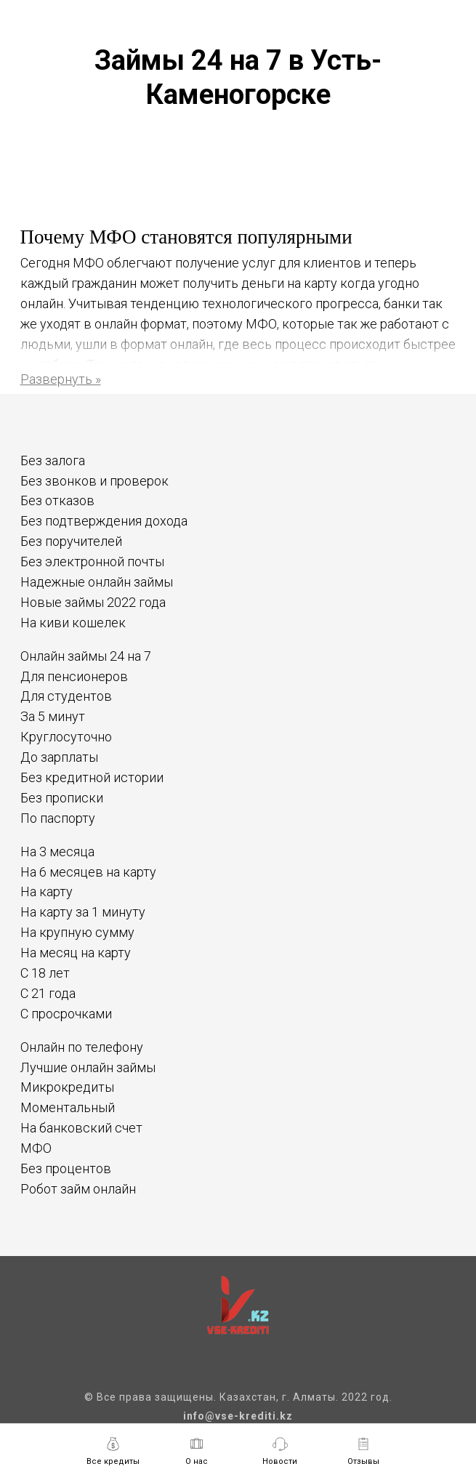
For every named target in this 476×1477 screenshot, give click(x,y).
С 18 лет (45, 973)
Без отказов (57, 500)
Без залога (52, 460)
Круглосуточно (66, 736)
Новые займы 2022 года (93, 602)
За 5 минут (52, 716)
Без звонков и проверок (94, 480)
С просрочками (66, 1013)
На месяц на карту (75, 952)
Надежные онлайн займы (96, 581)
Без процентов (65, 1168)
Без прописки (61, 797)
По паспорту (57, 818)
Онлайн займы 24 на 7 (85, 656)
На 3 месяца (57, 851)
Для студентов (66, 696)
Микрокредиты (67, 1087)
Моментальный (67, 1107)
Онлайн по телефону (81, 1047)
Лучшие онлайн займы (88, 1067)
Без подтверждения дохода (103, 520)
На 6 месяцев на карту (88, 872)
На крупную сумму (77, 932)
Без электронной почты (92, 561)
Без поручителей (71, 541)
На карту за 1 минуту (82, 911)
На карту (46, 891)
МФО (36, 1148)
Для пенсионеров (74, 676)
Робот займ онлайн (78, 1188)
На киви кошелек (73, 622)
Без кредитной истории (92, 777)
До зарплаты (59, 757)
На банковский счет (81, 1127)
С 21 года (48, 993)
